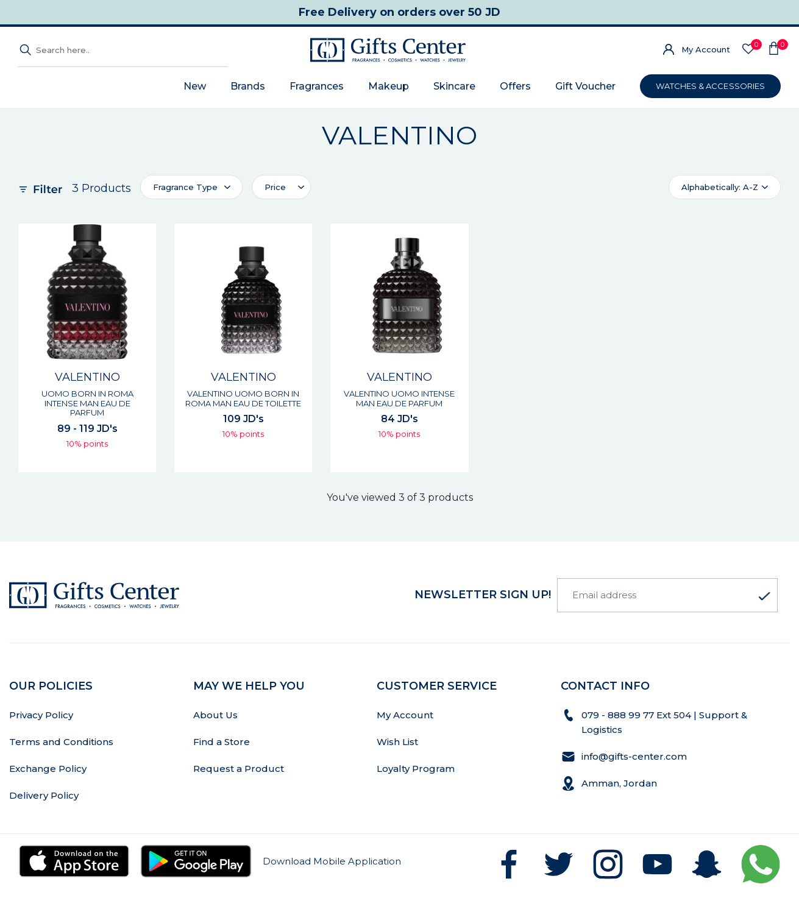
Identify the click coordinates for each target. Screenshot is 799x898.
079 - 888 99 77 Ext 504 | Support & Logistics (664, 722)
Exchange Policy (48, 768)
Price (275, 187)
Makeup (388, 86)
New (194, 86)
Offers (515, 86)
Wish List (397, 742)
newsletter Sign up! (482, 594)
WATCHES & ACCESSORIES (710, 86)
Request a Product (238, 768)
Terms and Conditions (61, 742)
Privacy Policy (41, 715)
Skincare (454, 86)
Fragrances (316, 86)
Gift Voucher (585, 86)
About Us (215, 715)
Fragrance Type (185, 187)
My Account (705, 49)
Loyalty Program (416, 768)
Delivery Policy (44, 795)
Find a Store (221, 742)
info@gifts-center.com (634, 756)
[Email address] (667, 595)
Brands (247, 86)
